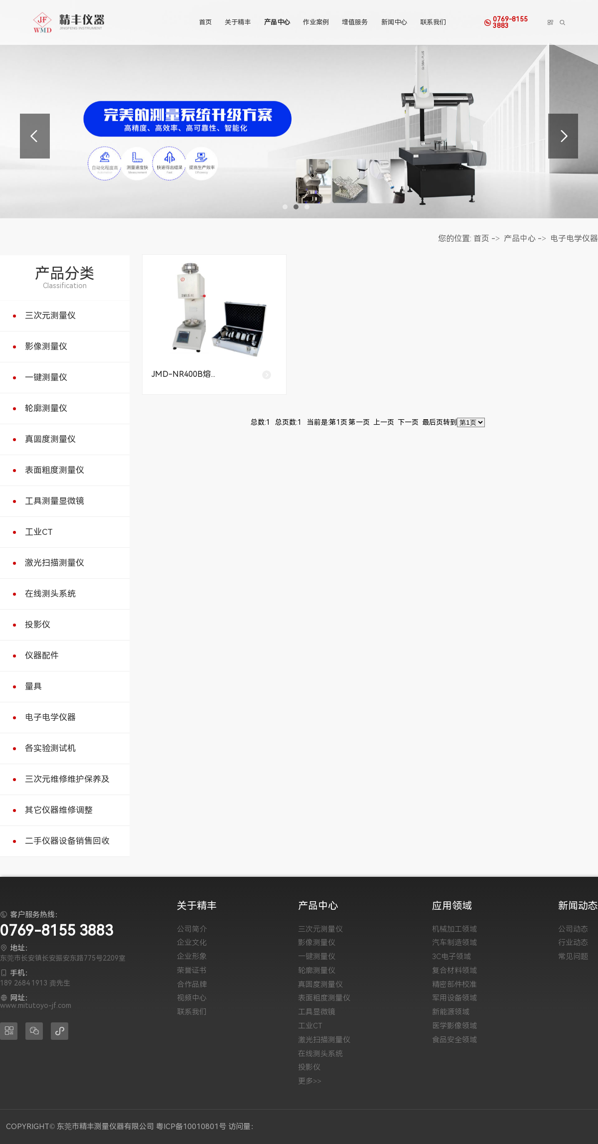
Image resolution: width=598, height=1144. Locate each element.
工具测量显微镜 (54, 501)
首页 (204, 22)
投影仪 (37, 625)
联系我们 (432, 22)
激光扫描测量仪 (54, 563)
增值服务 (354, 22)
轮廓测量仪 (46, 408)
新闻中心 (393, 22)
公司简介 (192, 929)
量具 (33, 686)
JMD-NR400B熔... (183, 374)
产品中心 (277, 22)
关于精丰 (238, 22)
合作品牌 (192, 984)
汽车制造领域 (454, 943)
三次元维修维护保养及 (67, 779)
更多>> (309, 1081)
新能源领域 (450, 1012)
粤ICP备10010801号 (191, 1126)
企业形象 (192, 957)
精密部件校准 (454, 984)
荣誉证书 (192, 971)
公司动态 (573, 929)
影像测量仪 (46, 346)
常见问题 (573, 957)
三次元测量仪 (50, 316)
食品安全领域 (454, 1040)
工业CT (39, 532)
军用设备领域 (454, 998)
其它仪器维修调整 (59, 810)
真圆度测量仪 (50, 439)
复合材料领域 (454, 971)
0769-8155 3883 (518, 22)
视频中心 (192, 998)
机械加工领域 (454, 929)
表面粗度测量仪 (54, 470)
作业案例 (315, 22)
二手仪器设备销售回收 (67, 841)
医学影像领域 (454, 1026)
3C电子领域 (451, 957)
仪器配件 (42, 655)
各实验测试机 (50, 748)
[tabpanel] (299, 109)
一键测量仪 (46, 377)
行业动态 (573, 943)
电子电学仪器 (50, 717)
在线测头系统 (50, 594)
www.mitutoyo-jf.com (35, 1005)
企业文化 (192, 943)
